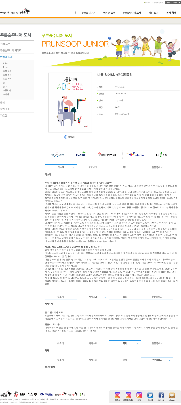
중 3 (5, 86)
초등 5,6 (7, 78)
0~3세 (6, 63)
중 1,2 (6, 82)
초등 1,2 (7, 70)
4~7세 (6, 67)
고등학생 (7, 90)
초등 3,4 (7, 74)
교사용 (6, 94)
